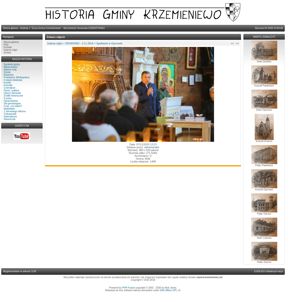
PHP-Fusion (128, 287)
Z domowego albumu (15, 111)
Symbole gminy (12, 64)
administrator (152, 147)
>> (237, 43)
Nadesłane (9, 108)
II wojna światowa (13, 80)
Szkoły (7, 72)
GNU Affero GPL (168, 290)
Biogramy (9, 75)
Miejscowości (11, 67)
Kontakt (8, 47)
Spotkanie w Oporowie (109, 43)
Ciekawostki (10, 114)
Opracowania (11, 101)
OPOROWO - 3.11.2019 (79, 43)
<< (232, 43)
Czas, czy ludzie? (13, 106)
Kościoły (8, 85)
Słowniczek (10, 119)
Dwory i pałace (11, 90)
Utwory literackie (12, 93)
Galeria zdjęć (11, 50)
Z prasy (8, 98)
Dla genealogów (12, 103)
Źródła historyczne (13, 95)
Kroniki (7, 82)
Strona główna (11, 42)
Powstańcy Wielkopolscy (17, 77)
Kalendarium (10, 116)
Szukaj (7, 52)
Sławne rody (10, 69)
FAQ (6, 44)
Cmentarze (9, 88)
